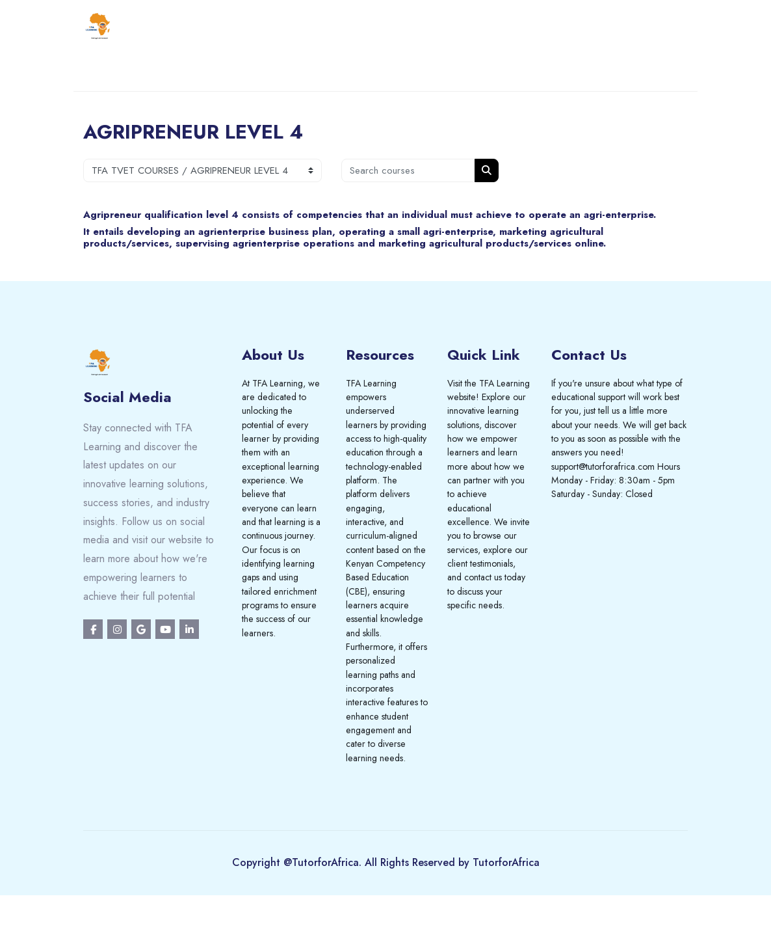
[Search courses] (408, 170)
